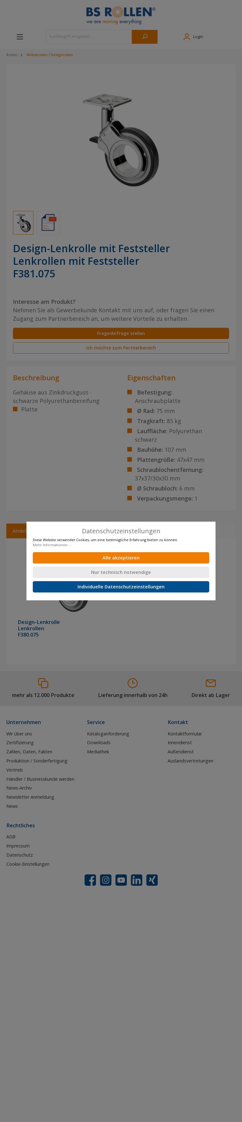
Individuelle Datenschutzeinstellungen (121, 587)
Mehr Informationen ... (52, 544)
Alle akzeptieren (121, 558)
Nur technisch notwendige (121, 572)
